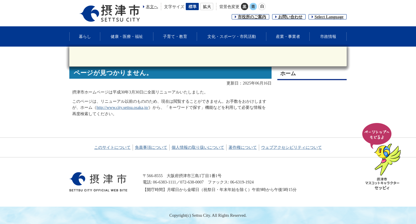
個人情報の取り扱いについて (198, 147)
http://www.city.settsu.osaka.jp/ (122, 107)
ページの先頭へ (382, 157)
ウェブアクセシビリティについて (291, 147)
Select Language (329, 16)
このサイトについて (112, 147)
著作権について (243, 147)
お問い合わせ (290, 16)
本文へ (152, 6)
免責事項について (151, 147)
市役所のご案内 (252, 16)
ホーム (288, 73)
